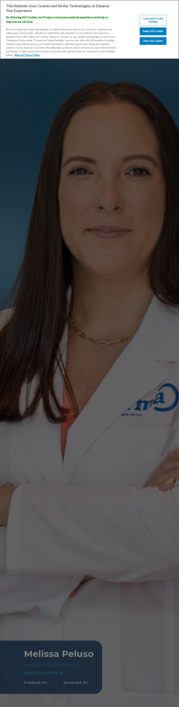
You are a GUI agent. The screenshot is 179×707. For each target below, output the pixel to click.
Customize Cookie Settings (153, 20)
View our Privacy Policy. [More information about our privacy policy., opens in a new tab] (27, 55)
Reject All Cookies (153, 31)
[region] (89, 29)
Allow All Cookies (153, 40)
